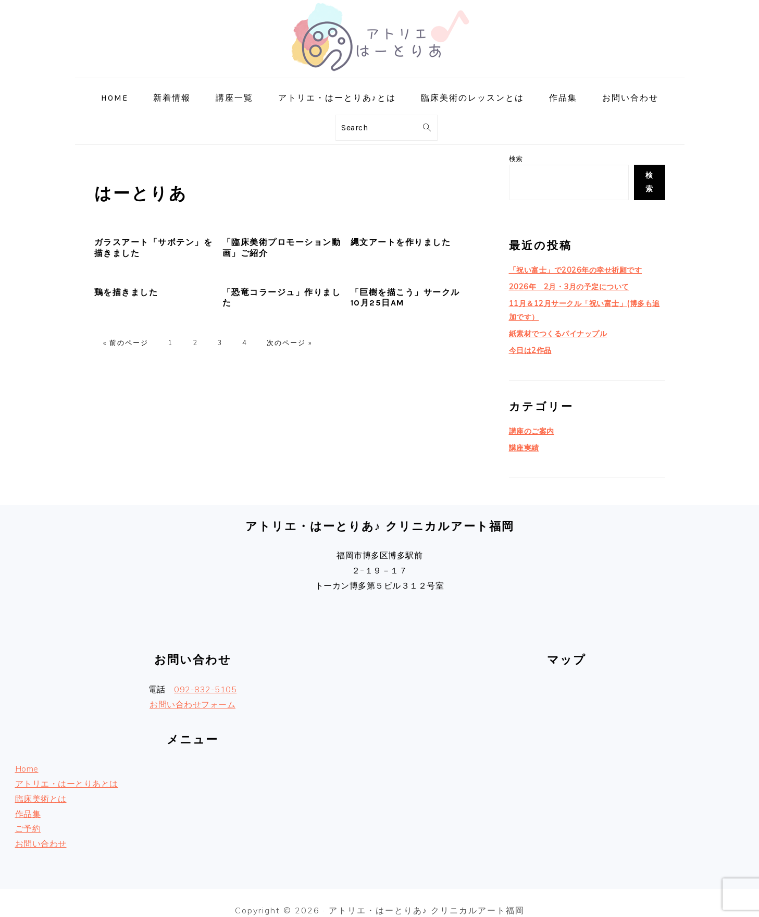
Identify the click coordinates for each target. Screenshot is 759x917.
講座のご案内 (530, 418)
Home (27, 753)
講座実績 (523, 434)
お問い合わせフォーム (192, 689)
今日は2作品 (529, 339)
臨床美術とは (41, 783)
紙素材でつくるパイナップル (555, 324)
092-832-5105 (205, 674)
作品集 (28, 798)
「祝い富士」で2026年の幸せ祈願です (570, 267)
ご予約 (28, 814)
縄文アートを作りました (401, 242)
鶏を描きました (126, 292)
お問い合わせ (41, 828)
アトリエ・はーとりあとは (66, 768)
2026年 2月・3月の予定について (564, 282)
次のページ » (289, 342)
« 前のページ (125, 342)
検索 (516, 158)
